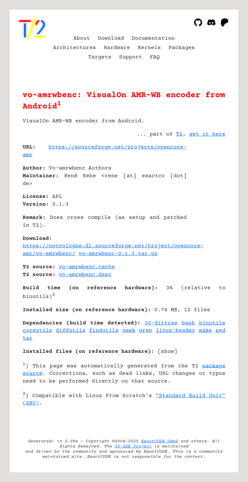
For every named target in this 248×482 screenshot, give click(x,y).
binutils (212, 323)
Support (130, 57)
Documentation (153, 39)
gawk (128, 331)
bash (188, 323)
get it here (207, 134)
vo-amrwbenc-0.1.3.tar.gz (118, 254)
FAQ (155, 57)
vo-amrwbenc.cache (87, 267)
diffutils (71, 331)
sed (220, 331)
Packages (182, 48)
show (167, 352)
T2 (179, 134)
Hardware (117, 48)
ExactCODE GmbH (159, 441)
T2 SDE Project (133, 446)
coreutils (37, 331)
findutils (104, 331)
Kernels (149, 48)
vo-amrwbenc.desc (85, 275)
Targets (99, 57)
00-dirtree (161, 323)
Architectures (74, 48)
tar (28, 338)
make (205, 331)
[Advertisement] (206, 185)
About (81, 39)
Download (111, 39)
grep (145, 331)
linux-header (175, 331)
